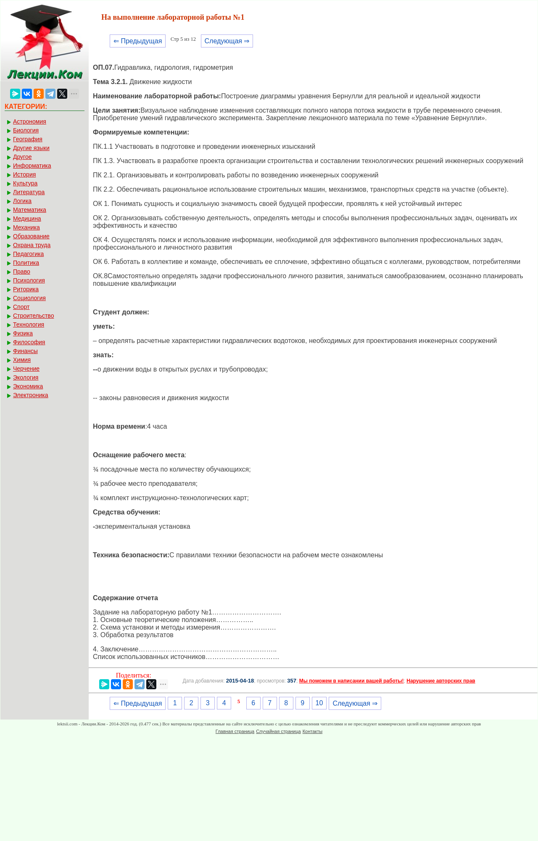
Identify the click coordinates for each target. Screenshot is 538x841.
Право (21, 271)
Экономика (28, 386)
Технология (28, 324)
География (27, 139)
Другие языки (31, 148)
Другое (22, 156)
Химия (22, 359)
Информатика (32, 165)
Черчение (26, 368)
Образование (31, 236)
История (24, 174)
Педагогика (28, 253)
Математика (29, 209)
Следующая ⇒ (227, 41)
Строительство (33, 315)
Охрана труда (31, 245)
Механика (26, 227)
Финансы (25, 351)
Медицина (27, 218)
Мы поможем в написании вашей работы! (351, 681)
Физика (23, 333)
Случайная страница (278, 731)
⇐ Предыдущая (137, 41)
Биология (26, 130)
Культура (25, 183)
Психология (29, 280)
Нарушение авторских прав (440, 681)
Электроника (30, 395)
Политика (26, 262)
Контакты (313, 731)
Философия (29, 342)
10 (319, 703)
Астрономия (29, 121)
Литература (29, 192)
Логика (22, 201)
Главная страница (235, 731)
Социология (29, 298)
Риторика (26, 289)
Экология (25, 377)
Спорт (21, 306)
